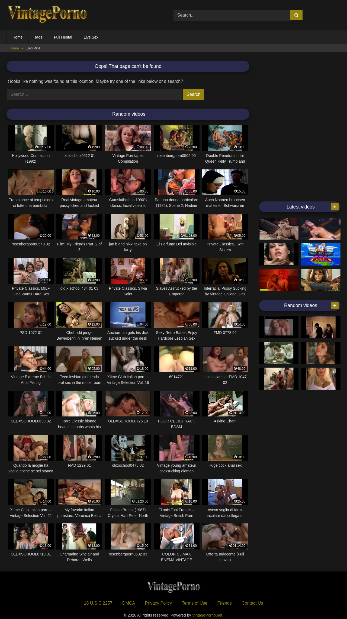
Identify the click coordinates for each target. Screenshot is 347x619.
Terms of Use (194, 603)
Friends (224, 603)
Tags (38, 37)
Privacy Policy (158, 603)
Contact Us (252, 603)
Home (17, 37)
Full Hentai (63, 37)
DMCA (128, 603)
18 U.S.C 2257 (98, 603)
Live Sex (91, 37)
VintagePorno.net (207, 615)
